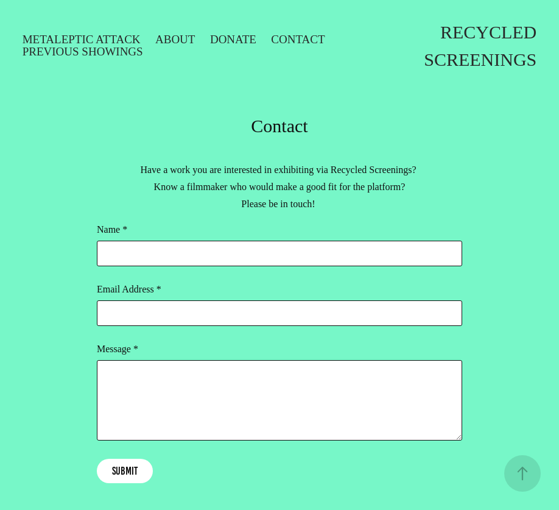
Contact (298, 39)
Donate (233, 39)
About (175, 39)
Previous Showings (83, 51)
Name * (112, 230)
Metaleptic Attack (82, 39)
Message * (117, 349)
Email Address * (129, 289)
